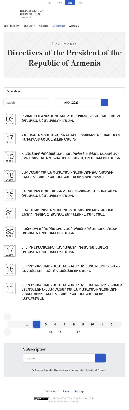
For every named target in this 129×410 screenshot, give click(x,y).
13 (50, 332)
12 (111, 324)
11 (101, 324)
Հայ (49, 2)
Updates (43, 25)
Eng (70, 2)
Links (66, 391)
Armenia (74, 25)
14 (59, 332)
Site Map (79, 391)
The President (11, 25)
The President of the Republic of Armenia (31, 14)
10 (92, 324)
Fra (80, 2)
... (60, 102)
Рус (60, 2)
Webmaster (52, 391)
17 (78, 332)
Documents (59, 25)
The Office (29, 25)
